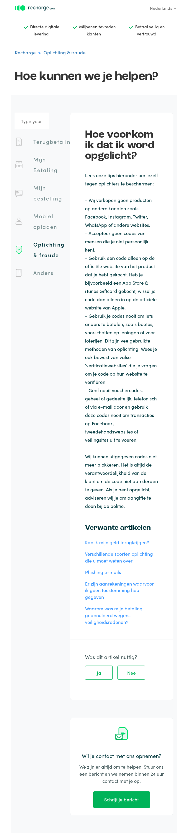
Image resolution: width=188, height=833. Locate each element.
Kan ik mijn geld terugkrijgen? (117, 542)
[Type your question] (32, 121)
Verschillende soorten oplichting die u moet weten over (119, 557)
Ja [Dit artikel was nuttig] (99, 672)
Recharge (25, 52)
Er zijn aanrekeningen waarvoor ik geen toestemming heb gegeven (119, 590)
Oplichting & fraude (64, 52)
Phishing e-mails (103, 572)
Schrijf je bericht (121, 799)
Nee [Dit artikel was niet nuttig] (131, 672)
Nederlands (163, 8)
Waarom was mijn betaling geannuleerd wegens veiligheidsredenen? (114, 615)
